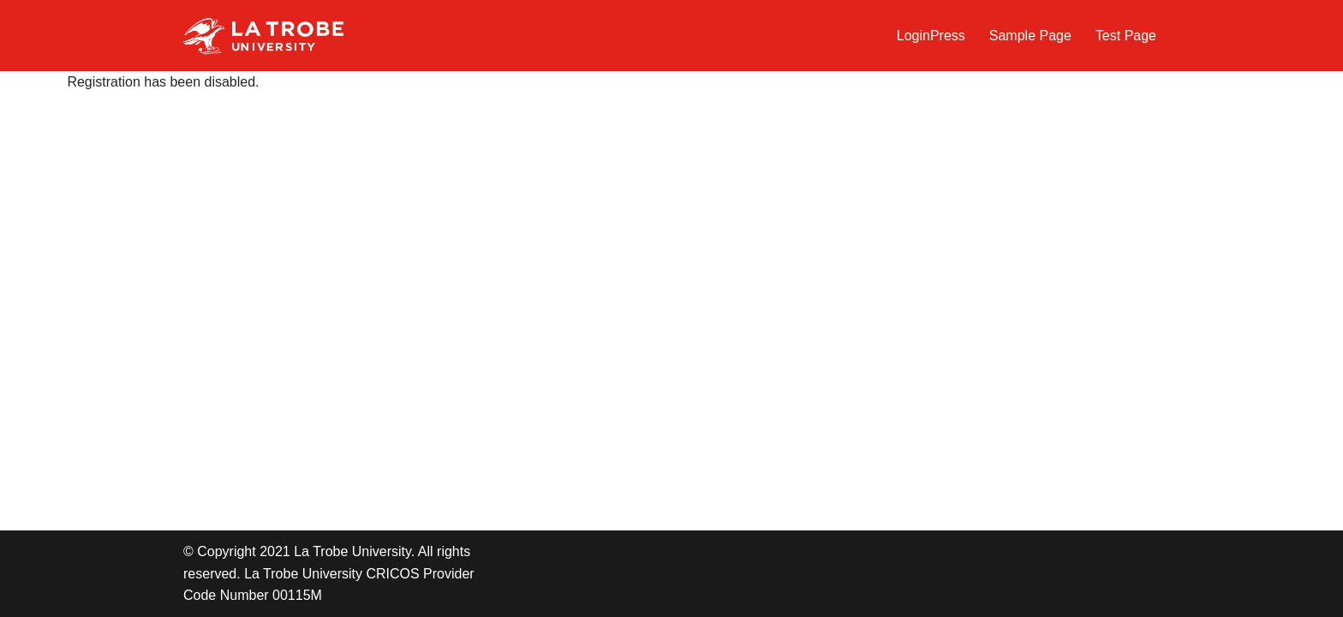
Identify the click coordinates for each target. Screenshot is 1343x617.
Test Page (1125, 35)
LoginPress (931, 35)
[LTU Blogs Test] (263, 35)
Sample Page (1030, 35)
